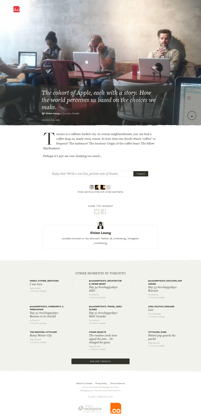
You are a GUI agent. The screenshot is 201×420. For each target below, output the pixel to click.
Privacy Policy (101, 383)
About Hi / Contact (84, 383)
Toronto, (70, 113)
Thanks (140, 173)
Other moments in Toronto (100, 273)
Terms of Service (117, 383)
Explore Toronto (100, 361)
